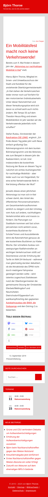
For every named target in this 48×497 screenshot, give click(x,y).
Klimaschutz (11, 347)
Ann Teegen (40, 41)
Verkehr (21, 347)
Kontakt (11, 487)
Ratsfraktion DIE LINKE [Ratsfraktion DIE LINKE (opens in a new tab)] (17, 137)
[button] (15, 323)
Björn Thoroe (13, 5)
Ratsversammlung (22, 399)
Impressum (31, 490)
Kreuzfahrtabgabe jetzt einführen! (22, 454)
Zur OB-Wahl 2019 (33, 347)
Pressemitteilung (13, 359)
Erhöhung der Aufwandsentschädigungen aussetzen (19, 440)
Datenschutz (18, 490)
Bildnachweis (32, 487)
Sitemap (21, 487)
